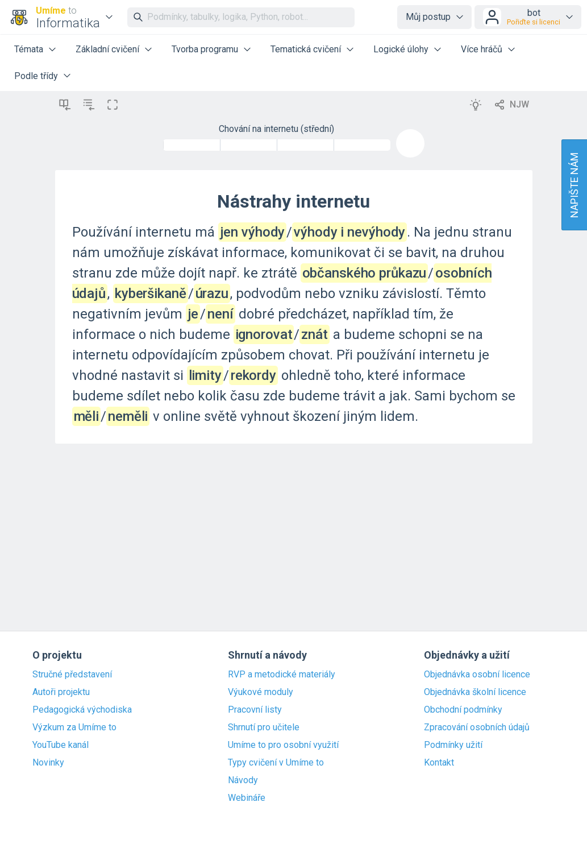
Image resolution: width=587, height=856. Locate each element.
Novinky (48, 763)
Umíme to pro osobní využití (283, 745)
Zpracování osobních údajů (477, 727)
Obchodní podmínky (463, 710)
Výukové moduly (260, 692)
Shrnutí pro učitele (263, 727)
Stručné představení (72, 674)
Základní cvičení (107, 49)
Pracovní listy (255, 710)
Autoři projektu (61, 692)
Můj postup (428, 16)
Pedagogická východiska (82, 710)
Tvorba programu (205, 49)
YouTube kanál (60, 745)
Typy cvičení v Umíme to (276, 763)
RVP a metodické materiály (281, 674)
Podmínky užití (453, 745)
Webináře (246, 798)
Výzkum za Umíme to (74, 727)
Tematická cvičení (305, 49)
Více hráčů (481, 49)
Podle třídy (36, 76)
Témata (28, 49)
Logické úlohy (400, 49)
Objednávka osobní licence (477, 674)
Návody (243, 780)
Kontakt (439, 763)
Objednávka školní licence (475, 692)
